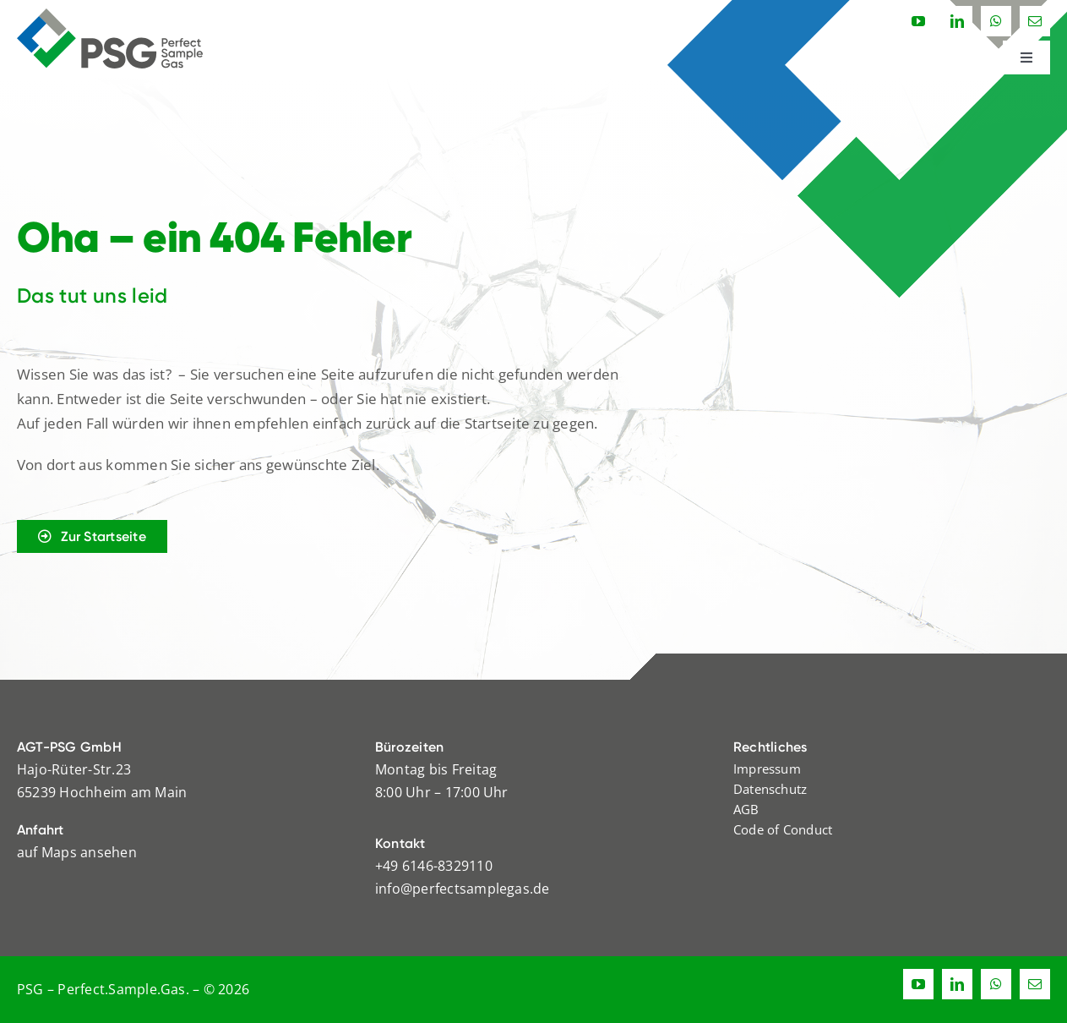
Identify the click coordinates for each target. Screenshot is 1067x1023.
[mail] (1035, 21)
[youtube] (918, 21)
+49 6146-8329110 (434, 865)
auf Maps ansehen (77, 852)
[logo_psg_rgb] (110, 15)
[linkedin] (957, 21)
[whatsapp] (996, 21)
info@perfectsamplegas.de (462, 888)
